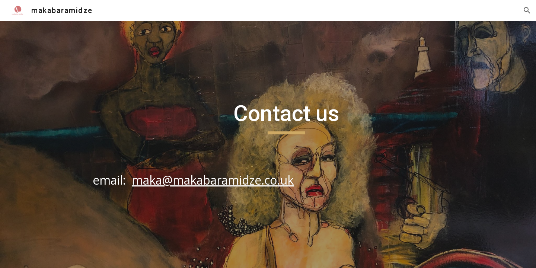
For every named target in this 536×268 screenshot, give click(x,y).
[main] (286, 144)
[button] (527, 10)
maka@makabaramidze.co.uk (213, 180)
